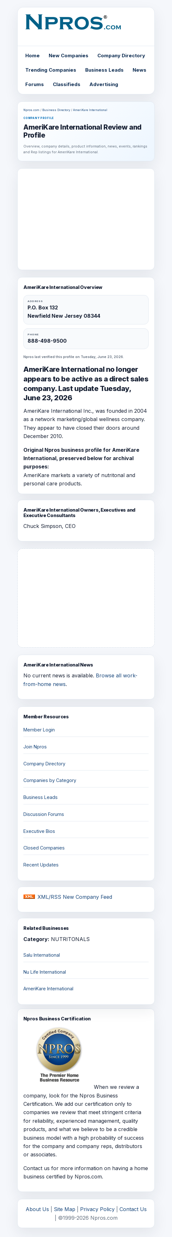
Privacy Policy (97, 1209)
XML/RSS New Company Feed (74, 897)
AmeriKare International (90, 110)
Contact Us (133, 1209)
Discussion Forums (43, 814)
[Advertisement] (86, 219)
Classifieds (66, 84)
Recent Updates (41, 864)
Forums (34, 84)
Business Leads (104, 70)
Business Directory (56, 110)
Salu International (41, 955)
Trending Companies (50, 70)
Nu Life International (44, 972)
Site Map (64, 1209)
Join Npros (35, 746)
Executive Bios (39, 831)
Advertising (103, 84)
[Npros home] (85, 27)
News (139, 70)
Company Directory (121, 55)
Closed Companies (44, 847)
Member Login (39, 729)
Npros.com (31, 110)
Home (32, 55)
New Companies (68, 55)
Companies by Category (49, 780)
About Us (37, 1209)
